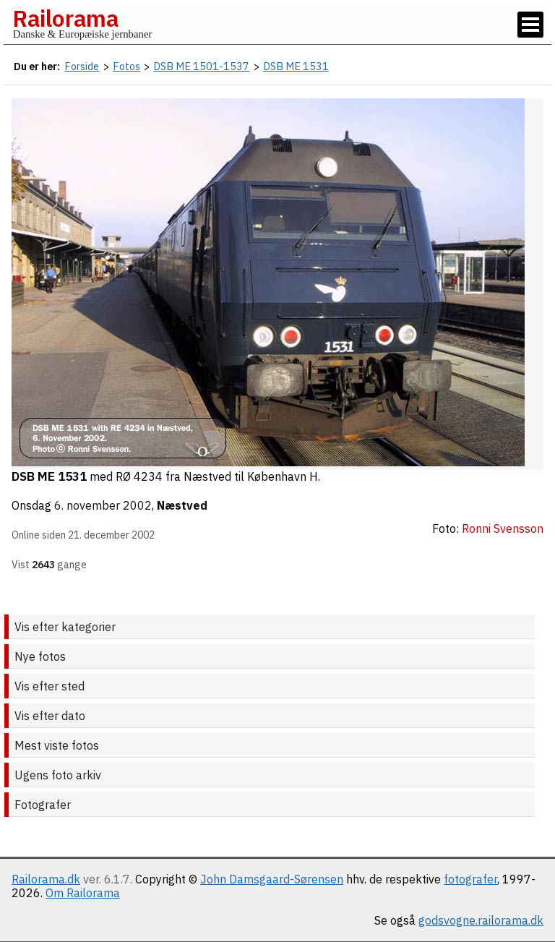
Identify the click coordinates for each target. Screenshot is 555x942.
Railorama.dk (46, 879)
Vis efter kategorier (65, 627)
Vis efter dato (49, 715)
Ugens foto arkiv (57, 775)
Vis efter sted (49, 686)
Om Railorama (83, 893)
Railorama (65, 18)
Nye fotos (40, 656)
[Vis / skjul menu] (530, 25)
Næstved (182, 505)
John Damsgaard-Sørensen (271, 879)
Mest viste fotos (56, 745)
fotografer (470, 879)
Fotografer (42, 804)
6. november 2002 (103, 505)
